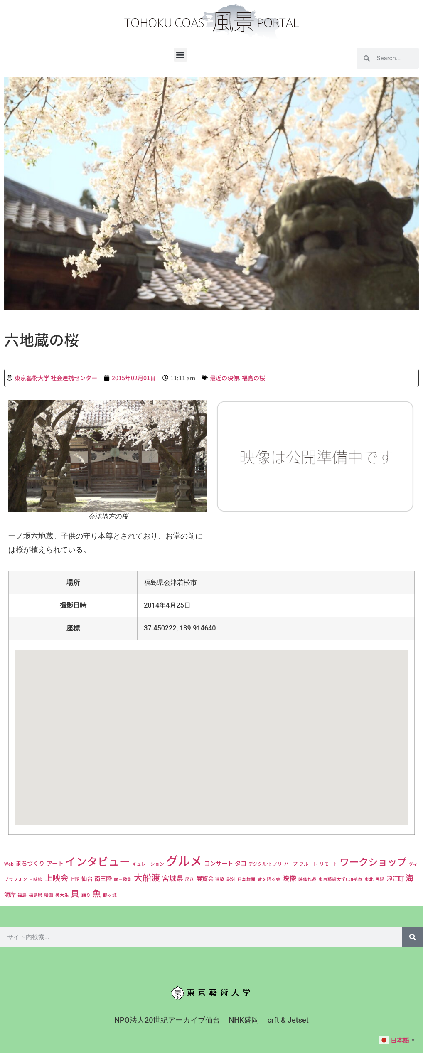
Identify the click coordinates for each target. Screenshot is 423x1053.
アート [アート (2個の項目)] (55, 863)
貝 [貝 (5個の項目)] (75, 893)
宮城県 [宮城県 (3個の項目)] (172, 878)
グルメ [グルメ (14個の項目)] (184, 860)
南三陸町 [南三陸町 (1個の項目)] (123, 879)
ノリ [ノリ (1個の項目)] (277, 864)
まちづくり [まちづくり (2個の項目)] (29, 863)
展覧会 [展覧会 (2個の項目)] (205, 878)
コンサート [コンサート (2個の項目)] (218, 863)
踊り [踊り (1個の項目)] (86, 895)
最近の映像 (224, 378)
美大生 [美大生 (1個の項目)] (62, 895)
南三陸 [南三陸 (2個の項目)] (103, 878)
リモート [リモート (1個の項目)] (329, 864)
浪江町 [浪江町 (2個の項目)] (395, 878)
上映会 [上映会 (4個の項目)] (56, 877)
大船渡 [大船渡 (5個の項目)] (147, 877)
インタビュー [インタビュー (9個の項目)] (97, 860)
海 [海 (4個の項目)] (409, 877)
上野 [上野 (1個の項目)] (74, 879)
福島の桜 (253, 378)
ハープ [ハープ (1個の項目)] (291, 864)
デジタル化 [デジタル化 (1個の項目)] (259, 864)
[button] (180, 55)
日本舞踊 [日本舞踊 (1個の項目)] (246, 879)
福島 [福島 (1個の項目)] (22, 895)
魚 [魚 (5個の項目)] (96, 893)
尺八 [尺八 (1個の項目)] (189, 879)
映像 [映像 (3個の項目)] (289, 878)
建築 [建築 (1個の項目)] (219, 879)
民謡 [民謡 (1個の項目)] (379, 879)
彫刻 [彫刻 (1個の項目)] (231, 879)
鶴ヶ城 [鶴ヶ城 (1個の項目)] (110, 895)
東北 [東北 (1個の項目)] (369, 879)
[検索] (412, 937)
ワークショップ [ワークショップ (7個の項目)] (372, 861)
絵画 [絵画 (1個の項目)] (48, 895)
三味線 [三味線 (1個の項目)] (35, 879)
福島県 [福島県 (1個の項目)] (35, 895)
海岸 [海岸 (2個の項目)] (10, 894)
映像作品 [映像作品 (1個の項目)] (307, 879)
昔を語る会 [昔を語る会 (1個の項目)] (269, 879)
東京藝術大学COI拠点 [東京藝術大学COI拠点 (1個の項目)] (340, 879)
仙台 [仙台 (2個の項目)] (87, 878)
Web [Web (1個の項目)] (9, 864)
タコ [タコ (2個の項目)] (240, 863)
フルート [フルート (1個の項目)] (308, 864)
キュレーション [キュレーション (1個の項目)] (148, 864)
